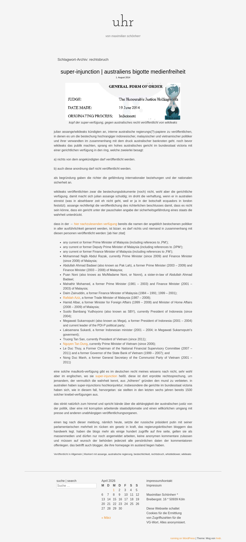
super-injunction (106, 376)
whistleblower (172, 454)
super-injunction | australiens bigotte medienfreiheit (123, 72)
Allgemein (76, 454)
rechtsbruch (157, 454)
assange (102, 454)
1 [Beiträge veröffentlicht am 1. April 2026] (114, 490)
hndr (218, 538)
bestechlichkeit (142, 454)
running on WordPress (182, 538)
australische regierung (120, 454)
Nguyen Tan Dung (75, 343)
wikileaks (186, 454)
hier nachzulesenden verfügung (95, 224)
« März (106, 517)
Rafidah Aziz (71, 297)
